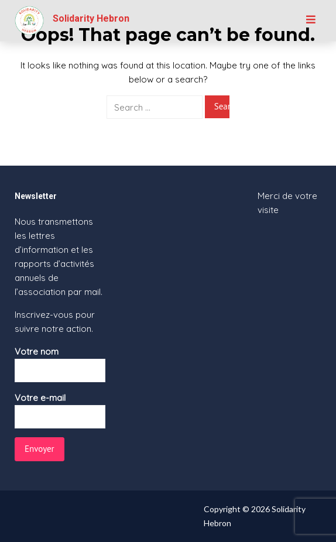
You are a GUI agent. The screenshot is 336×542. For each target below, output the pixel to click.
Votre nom (60, 364)
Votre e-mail (60, 410)
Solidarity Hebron (91, 18)
